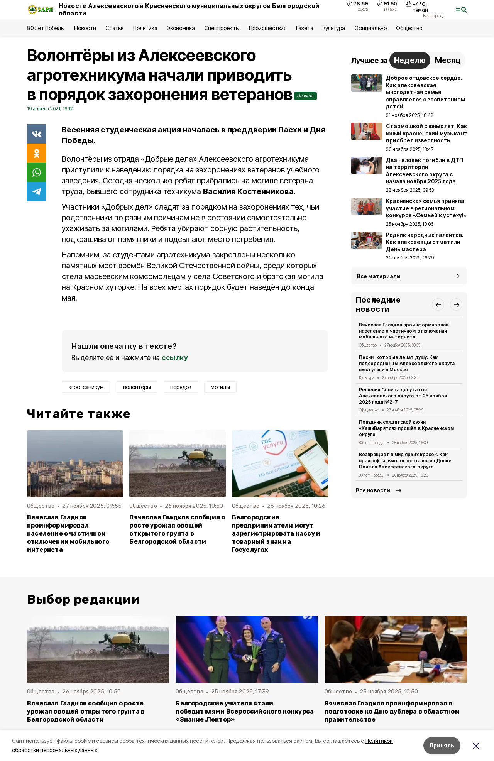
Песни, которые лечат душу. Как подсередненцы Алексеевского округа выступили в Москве (407, 363)
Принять (442, 745)
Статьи (114, 28)
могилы (220, 387)
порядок (180, 387)
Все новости (373, 490)
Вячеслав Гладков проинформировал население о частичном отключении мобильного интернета (68, 533)
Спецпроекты (221, 28)
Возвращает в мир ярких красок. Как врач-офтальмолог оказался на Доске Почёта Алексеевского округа (405, 461)
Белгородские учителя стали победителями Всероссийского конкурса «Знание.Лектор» (245, 711)
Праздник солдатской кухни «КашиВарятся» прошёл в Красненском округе (406, 428)
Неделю (410, 60)
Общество (409, 28)
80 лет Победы (46, 28)
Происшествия (268, 28)
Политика (145, 28)
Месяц (448, 60)
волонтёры (137, 387)
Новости (85, 28)
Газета (304, 28)
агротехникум (86, 387)
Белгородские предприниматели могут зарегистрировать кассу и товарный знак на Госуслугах (276, 533)
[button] (438, 304)
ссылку (175, 357)
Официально (370, 28)
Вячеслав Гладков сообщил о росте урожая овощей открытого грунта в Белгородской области (177, 529)
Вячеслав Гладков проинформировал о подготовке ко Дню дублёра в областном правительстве (392, 711)
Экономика (181, 28)
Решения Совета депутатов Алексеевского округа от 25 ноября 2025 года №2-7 (403, 396)
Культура (334, 28)
